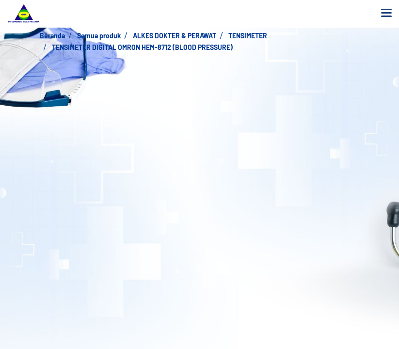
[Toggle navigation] (386, 13)
